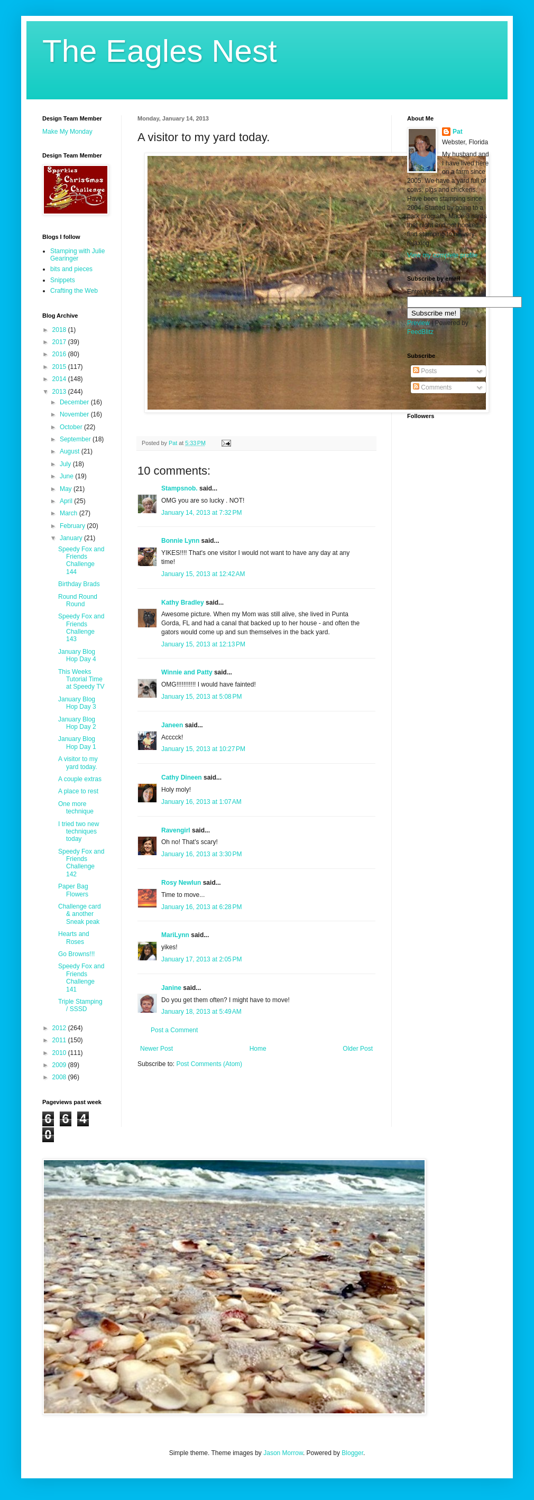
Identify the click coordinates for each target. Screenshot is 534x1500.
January (72, 538)
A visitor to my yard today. (78, 762)
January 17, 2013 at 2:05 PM (201, 959)
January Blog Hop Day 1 (77, 742)
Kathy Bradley (182, 602)
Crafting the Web (74, 290)
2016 (60, 354)
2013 (60, 391)
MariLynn (175, 935)
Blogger (352, 1453)
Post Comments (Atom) (209, 1064)
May (66, 489)
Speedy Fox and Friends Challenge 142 (81, 863)
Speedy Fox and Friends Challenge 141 (81, 977)
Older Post (358, 1048)
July (66, 464)
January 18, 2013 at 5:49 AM (201, 1011)
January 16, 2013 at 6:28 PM (201, 907)
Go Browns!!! (76, 954)
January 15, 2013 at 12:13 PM (203, 644)
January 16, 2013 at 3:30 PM (201, 854)
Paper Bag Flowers (73, 890)
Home (258, 1048)
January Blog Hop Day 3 (77, 703)
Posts (425, 371)
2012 (60, 1028)
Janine (171, 988)
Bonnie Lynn (180, 540)
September (76, 439)
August (70, 451)
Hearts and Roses (73, 937)
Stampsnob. (179, 488)
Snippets (62, 280)
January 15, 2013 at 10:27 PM (203, 749)
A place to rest (78, 791)
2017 (60, 342)
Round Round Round (77, 600)
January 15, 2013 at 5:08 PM (201, 696)
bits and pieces (71, 269)
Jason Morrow (283, 1453)
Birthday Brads (79, 584)
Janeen (172, 725)
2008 (60, 1077)
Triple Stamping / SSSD (80, 1005)
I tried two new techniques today (78, 831)
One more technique (76, 807)
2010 (60, 1053)
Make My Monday (67, 131)
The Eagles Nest (159, 51)
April (67, 501)
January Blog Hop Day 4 (77, 655)
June (67, 476)
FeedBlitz (420, 332)
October (72, 427)
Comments (432, 387)
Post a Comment (174, 1030)
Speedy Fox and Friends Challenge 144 (81, 560)
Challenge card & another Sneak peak (79, 914)
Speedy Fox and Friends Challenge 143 (81, 628)
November (75, 414)
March (69, 513)
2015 (60, 367)
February (73, 526)
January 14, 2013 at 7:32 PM (201, 512)
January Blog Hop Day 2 (77, 723)
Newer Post (156, 1048)
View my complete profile (442, 255)
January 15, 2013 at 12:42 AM (203, 574)
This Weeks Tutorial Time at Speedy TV (81, 679)
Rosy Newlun (181, 882)
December (75, 402)
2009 (60, 1065)
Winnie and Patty (187, 672)
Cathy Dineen (181, 777)
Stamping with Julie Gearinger (77, 254)
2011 (60, 1040)
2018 (60, 330)
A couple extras (80, 779)
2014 (60, 379)
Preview (418, 323)
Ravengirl (175, 830)
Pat (458, 131)
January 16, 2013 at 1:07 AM (201, 801)
